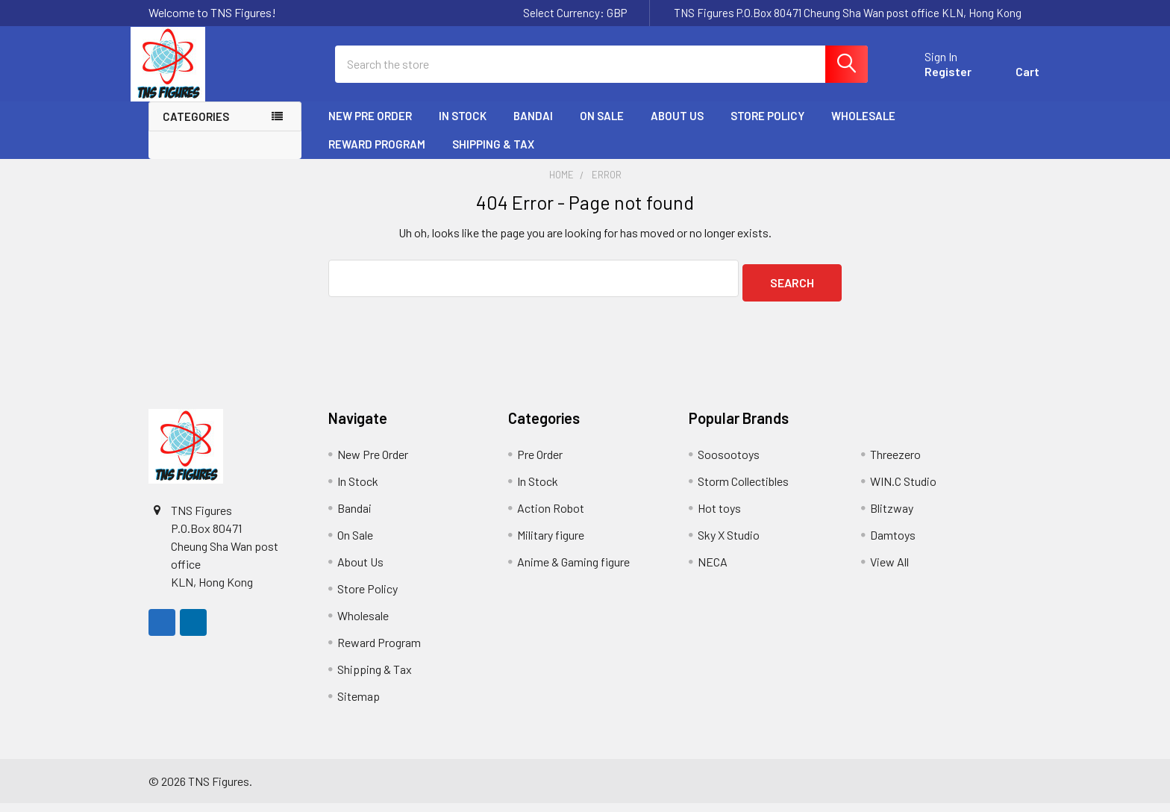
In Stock (463, 129)
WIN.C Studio (903, 490)
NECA (713, 570)
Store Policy (767, 129)
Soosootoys (729, 463)
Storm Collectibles (743, 490)
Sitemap (358, 705)
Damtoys (893, 544)
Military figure (550, 544)
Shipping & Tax (493, 157)
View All (889, 570)
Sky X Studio (729, 544)
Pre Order (540, 463)
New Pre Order (370, 129)
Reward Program (376, 157)
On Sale (602, 129)
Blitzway (891, 517)
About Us (677, 129)
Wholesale (863, 129)
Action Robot (550, 517)
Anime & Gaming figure (573, 570)
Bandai (533, 129)
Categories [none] (196, 130)
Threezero (895, 463)
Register (930, 80)
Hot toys (719, 517)
